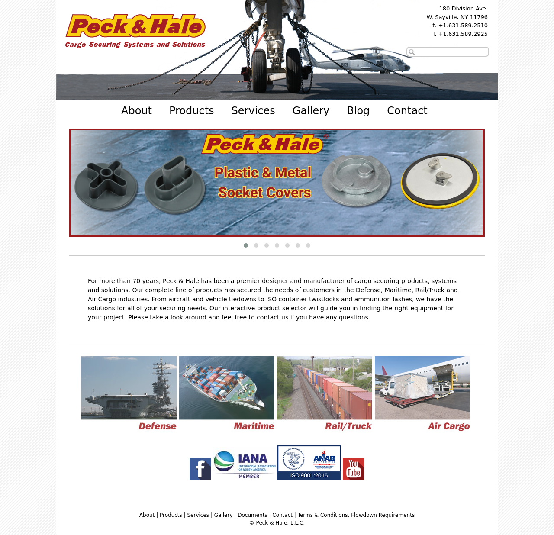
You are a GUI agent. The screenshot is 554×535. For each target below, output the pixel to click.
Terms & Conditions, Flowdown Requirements (356, 515)
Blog (358, 111)
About (136, 111)
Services (253, 111)
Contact (407, 111)
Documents (252, 515)
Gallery (311, 111)
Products (191, 111)
